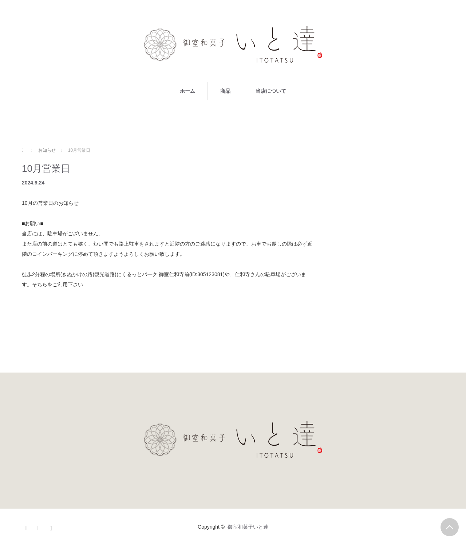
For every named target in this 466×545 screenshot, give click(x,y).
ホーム (187, 91)
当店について (271, 91)
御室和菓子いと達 (248, 527)
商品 (225, 91)
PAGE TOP (450, 527)
